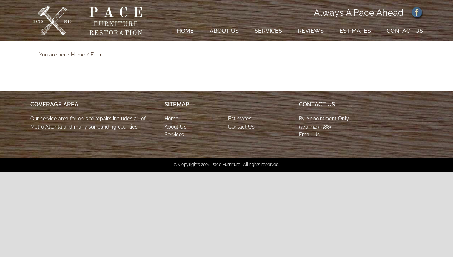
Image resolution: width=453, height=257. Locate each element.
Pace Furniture (87, 21)
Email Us (309, 134)
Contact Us (241, 127)
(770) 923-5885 (316, 127)
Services (174, 134)
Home (171, 118)
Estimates (239, 118)
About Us (175, 127)
